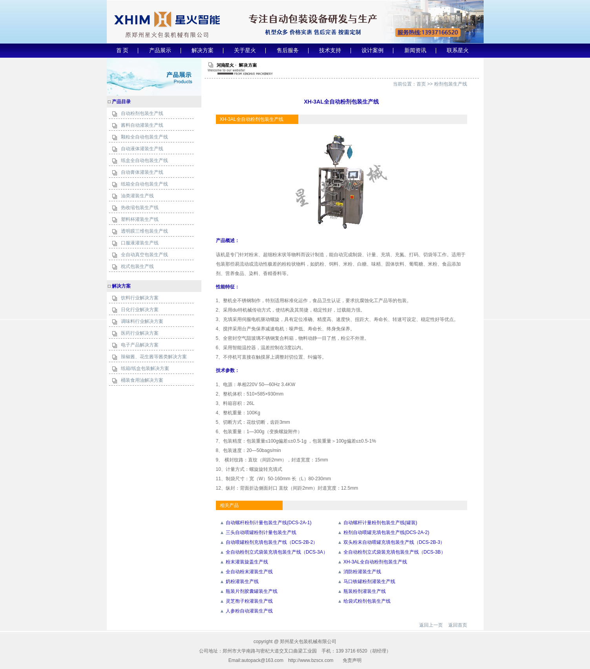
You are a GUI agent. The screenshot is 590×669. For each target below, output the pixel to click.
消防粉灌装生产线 (362, 571)
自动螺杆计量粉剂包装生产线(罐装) (380, 522)
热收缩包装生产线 (140, 207)
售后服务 (288, 50)
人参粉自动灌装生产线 (249, 611)
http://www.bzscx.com (310, 660)
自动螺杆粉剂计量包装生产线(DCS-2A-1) (269, 522)
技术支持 (330, 50)
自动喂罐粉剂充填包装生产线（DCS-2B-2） (272, 542)
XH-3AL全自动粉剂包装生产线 (375, 562)
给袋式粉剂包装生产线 (367, 601)
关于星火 (245, 50)
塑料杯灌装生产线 (140, 219)
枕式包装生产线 (137, 266)
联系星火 (458, 50)
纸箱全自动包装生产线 (144, 184)
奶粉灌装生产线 (242, 581)
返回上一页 (431, 625)
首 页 (122, 50)
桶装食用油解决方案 (142, 380)
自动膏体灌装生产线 (142, 172)
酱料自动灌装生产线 (142, 125)
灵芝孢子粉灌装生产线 (249, 601)
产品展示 (160, 50)
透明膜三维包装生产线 (144, 231)
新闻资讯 (415, 50)
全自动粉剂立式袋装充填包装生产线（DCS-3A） (277, 552)
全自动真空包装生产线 (144, 254)
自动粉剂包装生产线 (142, 113)
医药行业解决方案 (140, 333)
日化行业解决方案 (140, 309)
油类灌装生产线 (137, 196)
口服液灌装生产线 (140, 243)
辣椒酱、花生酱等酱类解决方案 (154, 356)
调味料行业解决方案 (142, 321)
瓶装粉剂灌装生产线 (364, 591)
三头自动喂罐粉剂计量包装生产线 (261, 532)
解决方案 (203, 50)
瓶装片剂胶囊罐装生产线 (252, 591)
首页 (421, 84)
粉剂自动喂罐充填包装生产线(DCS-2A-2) (386, 532)
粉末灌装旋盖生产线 (247, 562)
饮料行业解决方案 (140, 298)
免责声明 (352, 660)
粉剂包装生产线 (450, 84)
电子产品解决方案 (140, 345)
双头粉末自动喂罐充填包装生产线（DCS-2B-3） (394, 542)
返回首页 (457, 625)
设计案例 (373, 50)
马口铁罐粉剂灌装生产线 (369, 581)
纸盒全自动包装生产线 (144, 160)
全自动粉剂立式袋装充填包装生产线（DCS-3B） (394, 552)
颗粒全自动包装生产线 (144, 137)
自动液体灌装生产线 (142, 148)
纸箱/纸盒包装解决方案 (145, 368)
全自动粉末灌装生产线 (249, 571)
